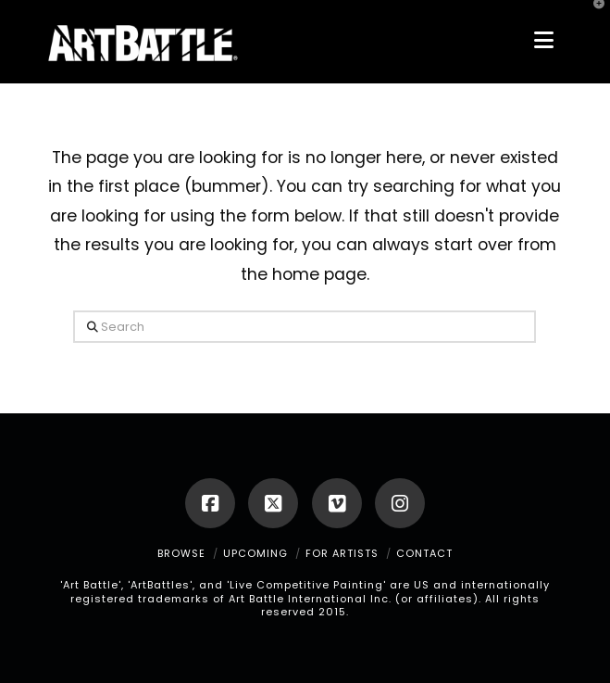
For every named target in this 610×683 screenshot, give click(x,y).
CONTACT (424, 553)
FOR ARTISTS (342, 553)
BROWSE (181, 553)
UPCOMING (255, 553)
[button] (543, 40)
